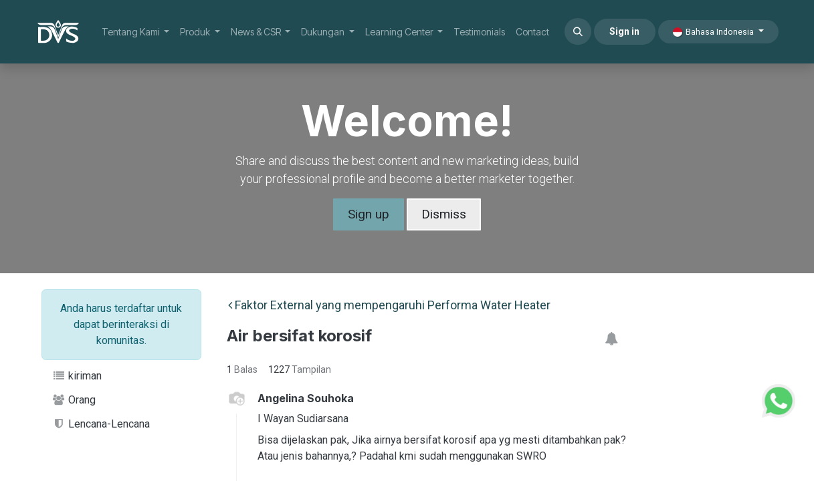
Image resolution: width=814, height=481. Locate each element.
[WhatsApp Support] (778, 399)
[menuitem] (135, 32)
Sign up (368, 214)
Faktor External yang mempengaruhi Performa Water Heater (389, 305)
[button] (578, 31)
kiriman (77, 375)
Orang (74, 399)
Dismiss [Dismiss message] (443, 214)
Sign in (624, 31)
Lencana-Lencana (101, 424)
